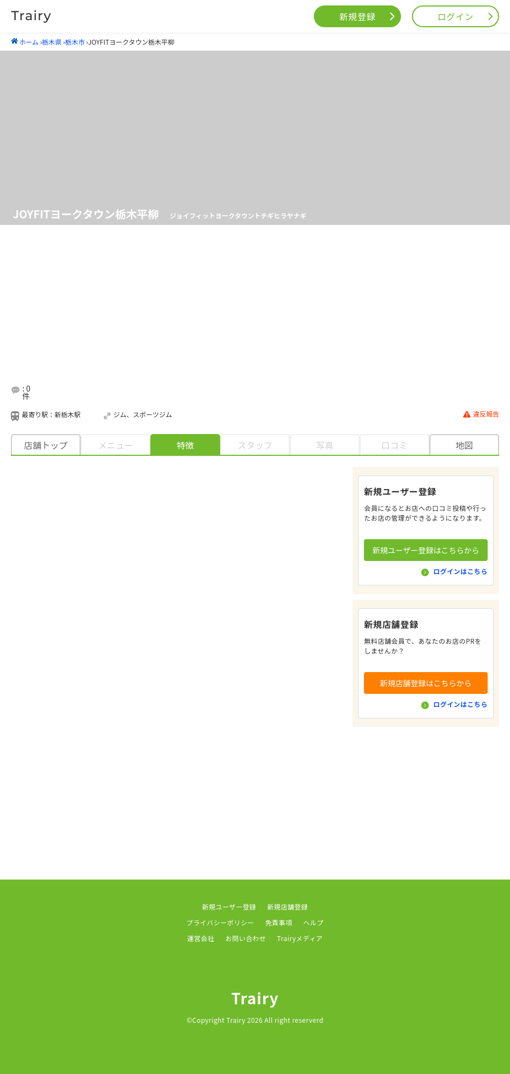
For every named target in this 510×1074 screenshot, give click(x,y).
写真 (324, 444)
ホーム (25, 41)
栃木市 (74, 41)
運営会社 (201, 938)
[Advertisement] (268, 315)
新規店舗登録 (287, 906)
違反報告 (481, 414)
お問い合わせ (245, 938)
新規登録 (357, 16)
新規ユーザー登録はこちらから (426, 550)
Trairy (255, 998)
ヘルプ (313, 922)
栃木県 (52, 41)
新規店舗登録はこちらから (426, 683)
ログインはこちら (460, 571)
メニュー (115, 444)
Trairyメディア (300, 938)
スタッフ (255, 444)
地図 (464, 444)
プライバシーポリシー (220, 922)
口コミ (394, 444)
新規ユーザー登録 (229, 906)
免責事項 (279, 922)
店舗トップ (46, 444)
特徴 (185, 444)
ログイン (456, 16)
